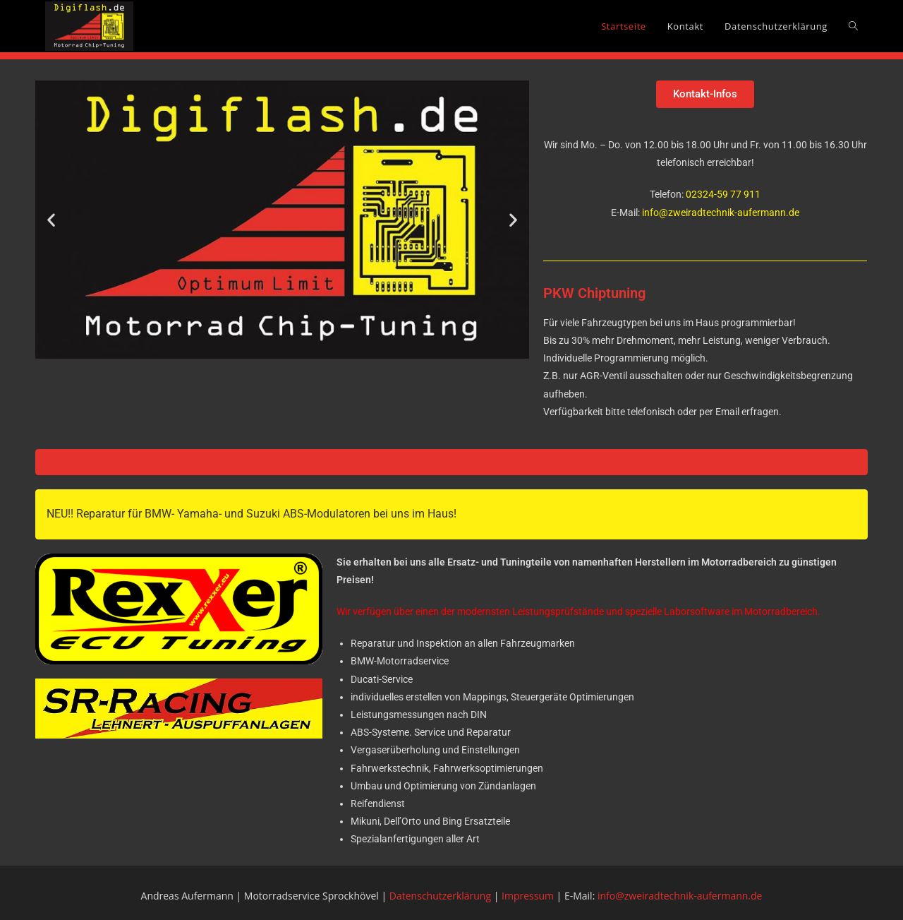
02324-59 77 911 (722, 194)
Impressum (528, 895)
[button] (51, 219)
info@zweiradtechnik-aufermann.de (720, 212)
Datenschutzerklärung (440, 895)
